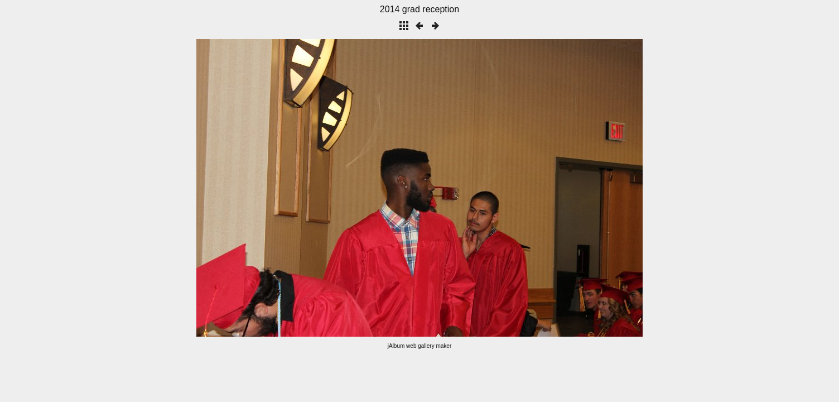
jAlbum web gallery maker (420, 346)
